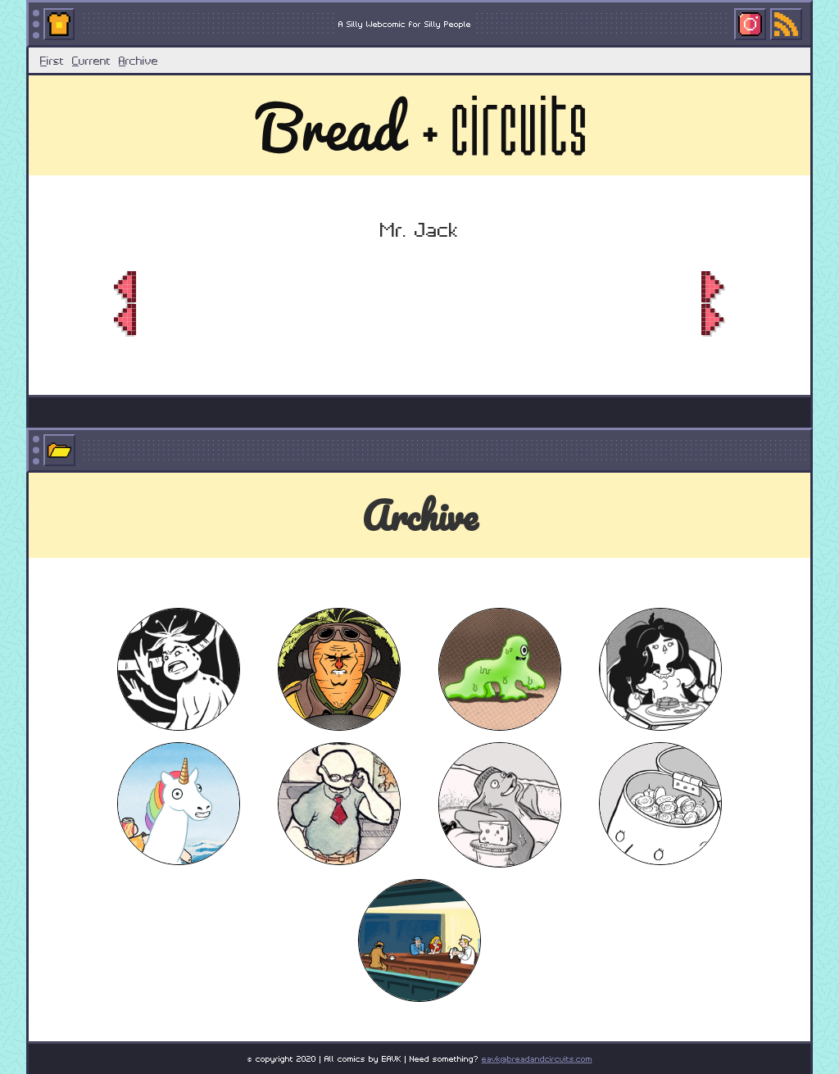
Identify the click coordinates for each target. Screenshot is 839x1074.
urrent (91, 59)
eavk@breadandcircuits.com (537, 1058)
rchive (138, 59)
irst (52, 59)
